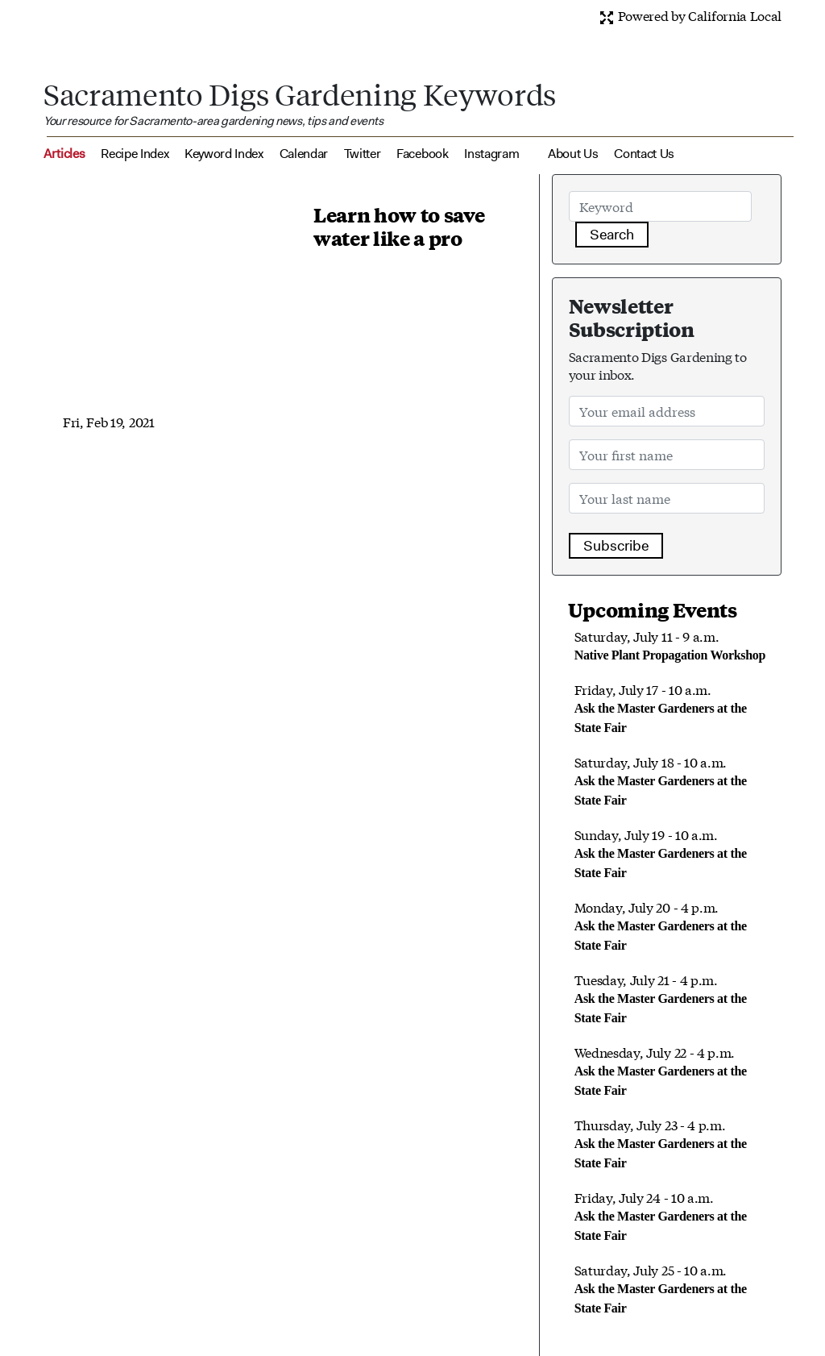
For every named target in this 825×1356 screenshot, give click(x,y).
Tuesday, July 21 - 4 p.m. (660, 997)
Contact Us (644, 153)
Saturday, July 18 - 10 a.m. (660, 779)
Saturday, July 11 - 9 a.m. (669, 644)
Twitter (362, 153)
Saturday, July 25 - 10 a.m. (660, 1287)
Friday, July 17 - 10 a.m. (660, 707)
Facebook (422, 153)
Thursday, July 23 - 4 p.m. (660, 1142)
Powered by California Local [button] (690, 15)
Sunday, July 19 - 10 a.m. (660, 852)
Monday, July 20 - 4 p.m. (660, 924)
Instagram (491, 153)
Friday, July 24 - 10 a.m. (660, 1215)
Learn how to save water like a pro (399, 226)
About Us (573, 153)
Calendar (304, 153)
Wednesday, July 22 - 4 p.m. (660, 1069)
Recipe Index (134, 153)
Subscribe (616, 545)
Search (612, 234)
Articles (64, 153)
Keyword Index (223, 153)
